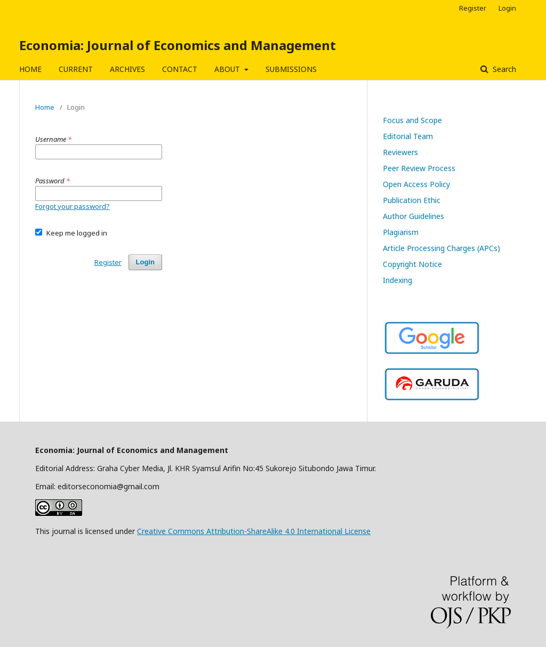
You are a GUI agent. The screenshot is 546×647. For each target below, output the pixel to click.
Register (472, 8)
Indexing (397, 280)
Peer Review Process (419, 168)
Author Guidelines (413, 216)
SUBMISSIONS (291, 69)
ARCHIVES (127, 69)
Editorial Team (408, 136)
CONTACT (179, 69)
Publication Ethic (411, 200)
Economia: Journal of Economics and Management (177, 45)
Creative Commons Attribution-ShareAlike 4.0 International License (254, 531)
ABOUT (228, 69)
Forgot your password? (72, 206)
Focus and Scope (412, 120)
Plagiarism (401, 232)
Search (503, 69)
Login (507, 8)
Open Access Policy (416, 184)
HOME (30, 69)
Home (44, 107)
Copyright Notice (412, 264)
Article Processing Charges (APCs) (441, 248)
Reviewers (400, 152)
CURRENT (76, 69)
